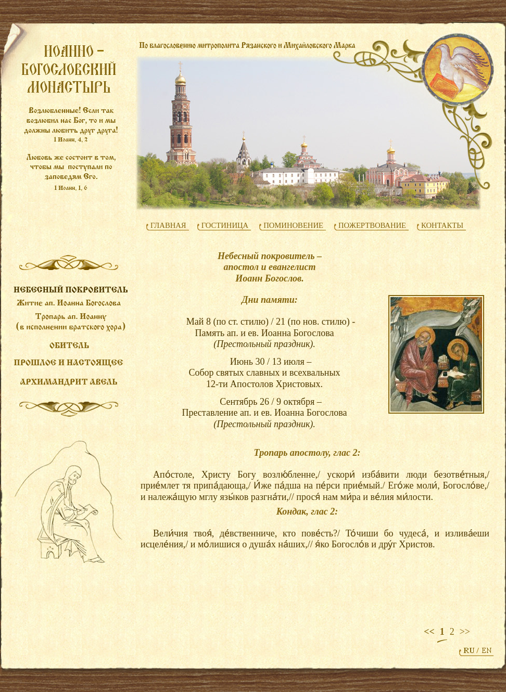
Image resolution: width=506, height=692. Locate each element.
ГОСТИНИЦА (225, 225)
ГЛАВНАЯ (168, 225)
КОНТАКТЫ (442, 225)
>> (465, 631)
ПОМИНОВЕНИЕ (293, 225)
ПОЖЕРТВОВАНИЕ (372, 225)
